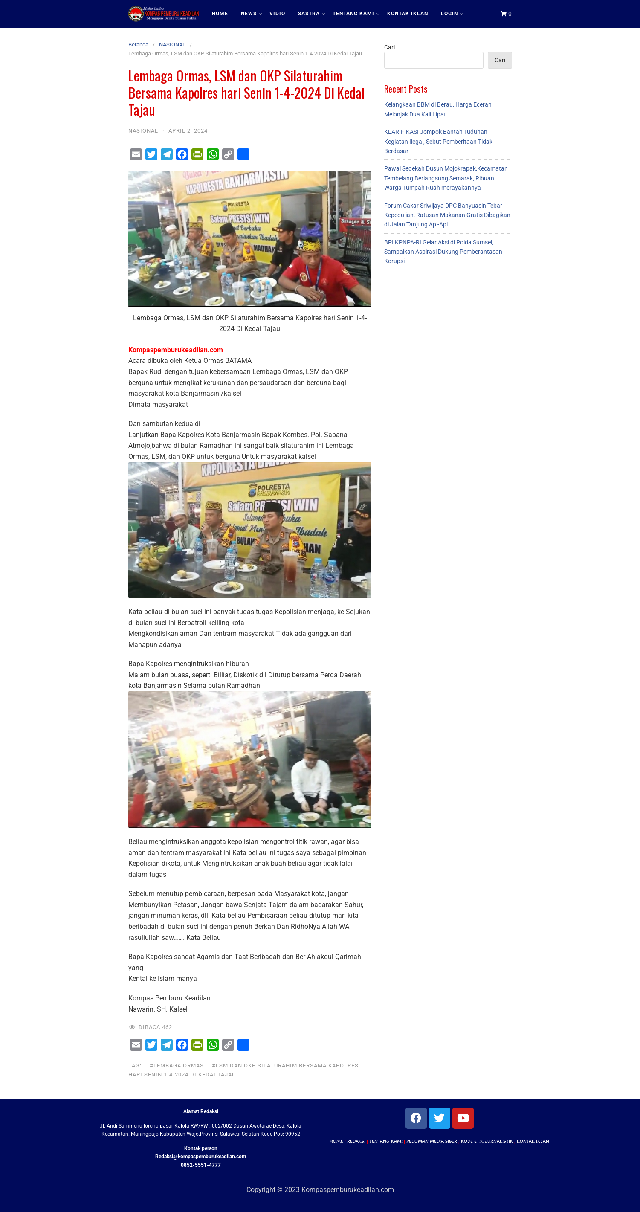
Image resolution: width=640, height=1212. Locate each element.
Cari (389, 47)
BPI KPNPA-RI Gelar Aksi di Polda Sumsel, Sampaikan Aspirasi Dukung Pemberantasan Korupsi (443, 252)
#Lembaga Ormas (177, 1065)
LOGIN (452, 14)
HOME (220, 14)
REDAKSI (356, 1141)
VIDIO (277, 14)
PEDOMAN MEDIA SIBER (431, 1141)
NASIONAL (172, 44)
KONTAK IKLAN (407, 14)
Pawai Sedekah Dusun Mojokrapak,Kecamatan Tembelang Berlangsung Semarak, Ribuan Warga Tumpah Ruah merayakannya (446, 178)
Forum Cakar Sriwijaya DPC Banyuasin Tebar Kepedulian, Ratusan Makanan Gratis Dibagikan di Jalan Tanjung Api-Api (447, 215)
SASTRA (311, 14)
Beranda (138, 44)
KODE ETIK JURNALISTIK (487, 1141)
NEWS (251, 14)
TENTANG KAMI (356, 14)
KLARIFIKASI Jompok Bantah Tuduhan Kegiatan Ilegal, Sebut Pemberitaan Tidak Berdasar (438, 141)
